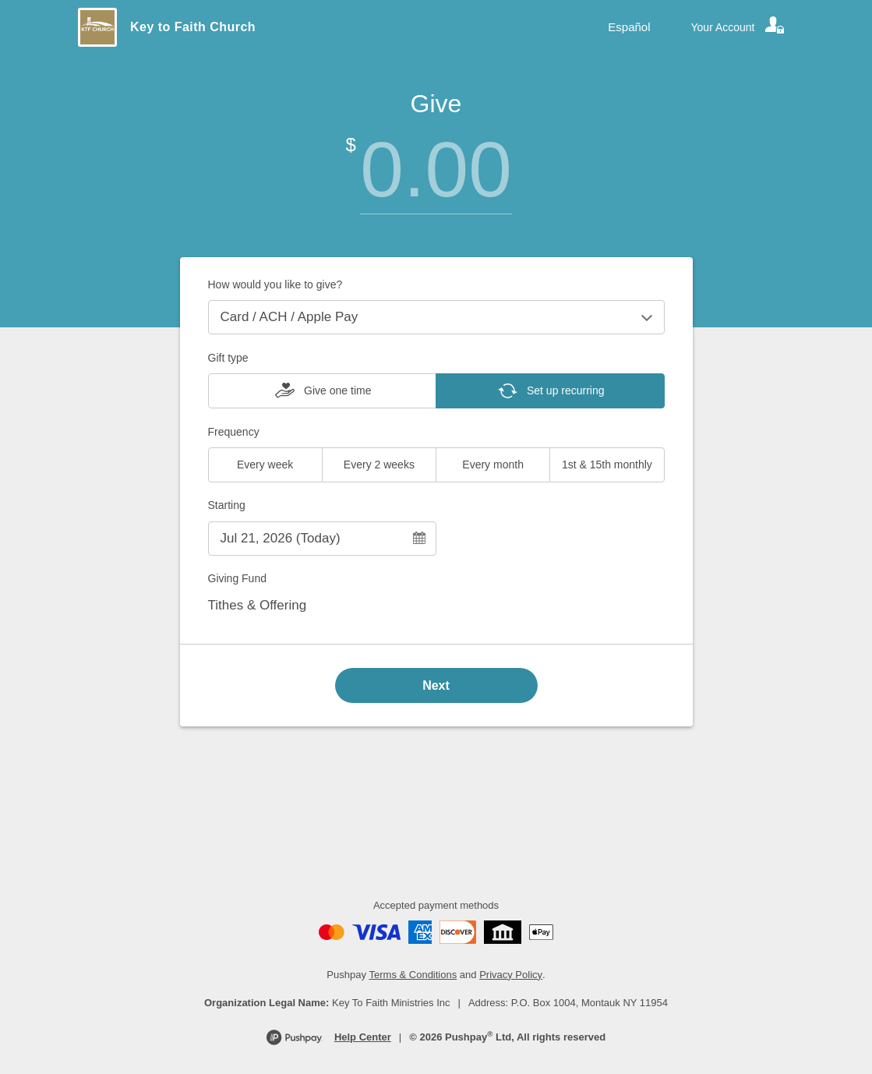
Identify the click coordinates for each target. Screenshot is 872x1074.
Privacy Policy (510, 974)
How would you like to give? (275, 284)
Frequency (233, 432)
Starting (226, 505)
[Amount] (436, 169)
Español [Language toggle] (629, 27)
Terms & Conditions (413, 974)
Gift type (228, 358)
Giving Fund (237, 578)
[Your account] (739, 27)
